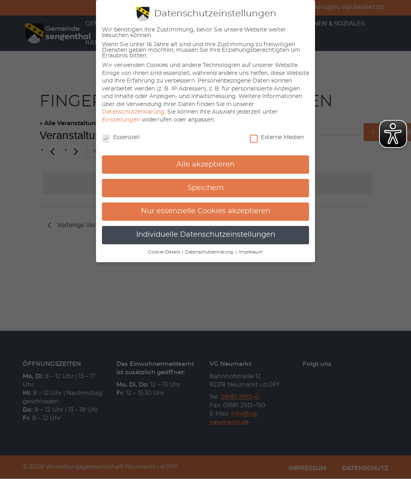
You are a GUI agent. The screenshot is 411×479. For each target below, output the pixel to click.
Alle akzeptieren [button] (205, 164)
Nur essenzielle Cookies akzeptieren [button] (205, 211)
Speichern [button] (206, 188)
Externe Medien (277, 137)
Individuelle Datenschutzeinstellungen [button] (205, 234)
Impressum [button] (251, 252)
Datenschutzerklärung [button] (210, 252)
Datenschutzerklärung (133, 112)
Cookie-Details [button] (164, 252)
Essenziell (121, 137)
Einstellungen (121, 120)
